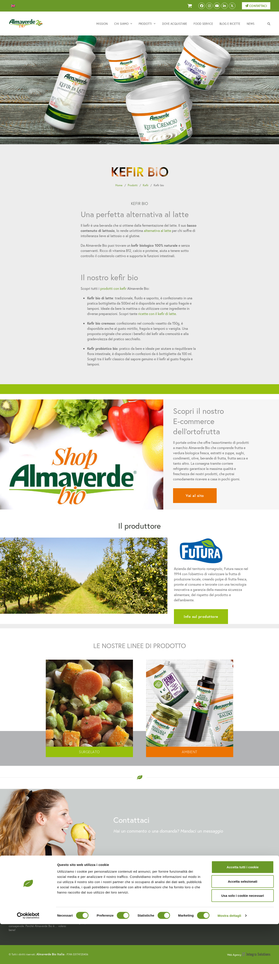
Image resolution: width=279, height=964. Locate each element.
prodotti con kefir (113, 288)
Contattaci (256, 6)
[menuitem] (13, 6)
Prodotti (133, 185)
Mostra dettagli (229, 955)
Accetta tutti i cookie (243, 907)
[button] (269, 23)
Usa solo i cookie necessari (242, 935)
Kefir (145, 185)
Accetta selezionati (242, 921)
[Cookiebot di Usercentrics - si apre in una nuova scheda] (28, 955)
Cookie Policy (220, 892)
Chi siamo (150, 887)
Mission (148, 882)
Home (118, 185)
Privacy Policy (220, 887)
